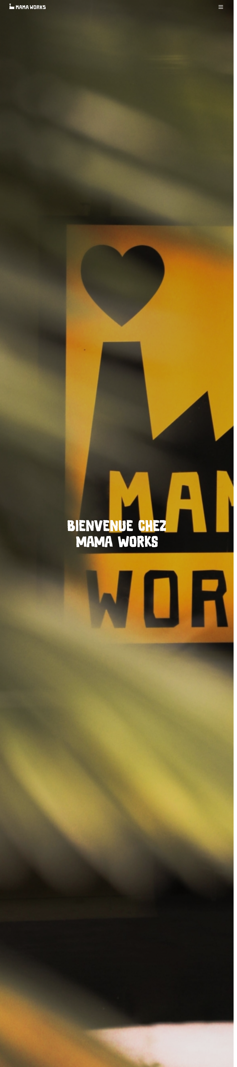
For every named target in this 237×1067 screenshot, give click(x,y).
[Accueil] (27, 7)
